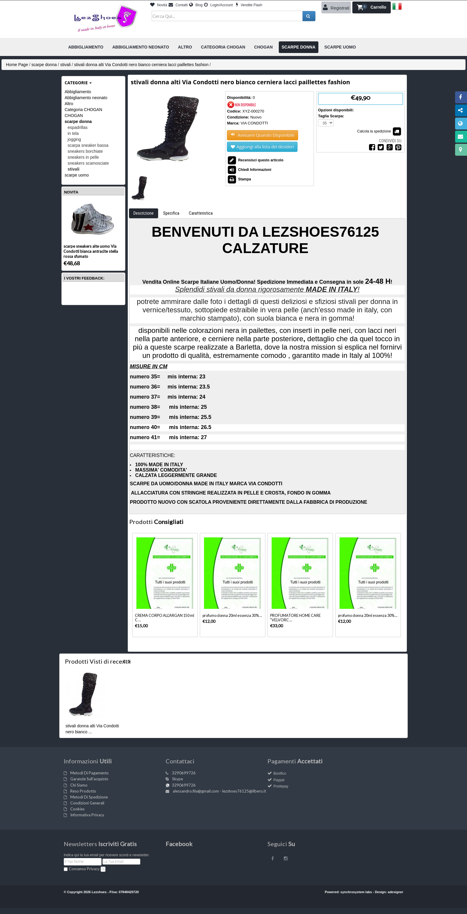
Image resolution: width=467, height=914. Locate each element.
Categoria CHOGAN (83, 109)
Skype (177, 778)
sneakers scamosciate (88, 163)
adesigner (395, 892)
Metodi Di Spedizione (89, 797)
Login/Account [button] (218, 5)
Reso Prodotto (83, 791)
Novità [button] (158, 5)
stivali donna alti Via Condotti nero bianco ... (92, 728)
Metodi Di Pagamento (89, 772)
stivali (65, 64)
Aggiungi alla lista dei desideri (262, 147)
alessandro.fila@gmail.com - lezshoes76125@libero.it (219, 791)
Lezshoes (99, 892)
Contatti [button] (178, 5)
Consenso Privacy (84, 868)
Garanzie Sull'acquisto (89, 778)
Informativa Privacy (87, 814)
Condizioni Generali (87, 803)
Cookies (77, 809)
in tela (73, 133)
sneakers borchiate (85, 151)
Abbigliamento (78, 91)
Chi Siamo (79, 785)
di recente (98, 661)
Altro (69, 103)
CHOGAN (74, 115)
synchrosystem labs (356, 892)
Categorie (78, 82)
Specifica (171, 213)
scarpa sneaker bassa (88, 145)
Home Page (17, 64)
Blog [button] (196, 5)
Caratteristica (201, 213)
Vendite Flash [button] (249, 5)
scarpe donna (44, 64)
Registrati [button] (336, 7)
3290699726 (184, 772)
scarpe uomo (77, 175)
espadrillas (78, 127)
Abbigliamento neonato (86, 97)
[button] (371, 7)
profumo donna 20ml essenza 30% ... (232, 615)
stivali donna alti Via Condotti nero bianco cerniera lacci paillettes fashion (141, 64)
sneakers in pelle (83, 157)
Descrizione (143, 213)
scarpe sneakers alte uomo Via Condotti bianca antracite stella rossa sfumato (90, 251)
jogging (74, 139)
